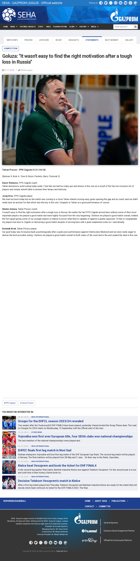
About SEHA (101, 501)
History (82, 27)
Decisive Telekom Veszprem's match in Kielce (49, 481)
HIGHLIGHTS (73, 40)
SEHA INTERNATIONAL (40, 417)
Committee (104, 506)
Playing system (60, 27)
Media (93, 27)
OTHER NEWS (36, 432)
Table (48, 27)
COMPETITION (10, 48)
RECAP (59, 40)
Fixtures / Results (28, 27)
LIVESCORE (44, 40)
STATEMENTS (92, 40)
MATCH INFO (12, 40)
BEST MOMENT (112, 40)
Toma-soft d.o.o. (62, 551)
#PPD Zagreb (10, 403)
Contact (89, 506)
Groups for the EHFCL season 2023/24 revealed (50, 421)
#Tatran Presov (27, 403)
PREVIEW (28, 40)
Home (5, 27)
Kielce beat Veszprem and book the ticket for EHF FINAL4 (57, 465)
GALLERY (129, 40)
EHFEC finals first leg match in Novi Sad (44, 450)
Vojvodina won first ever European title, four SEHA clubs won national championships (75, 436)
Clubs (72, 27)
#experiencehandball (14, 501)
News (12, 27)
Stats (40, 27)
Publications (118, 501)
